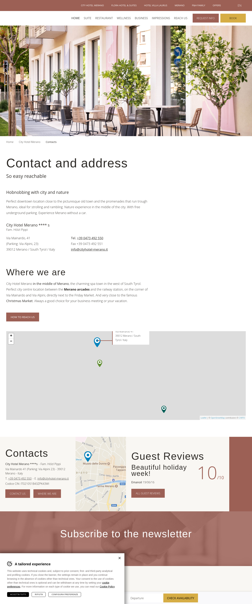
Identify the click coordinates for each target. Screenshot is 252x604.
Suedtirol (238, 579)
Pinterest (240, 474)
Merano (216, 580)
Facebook (240, 449)
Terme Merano (197, 579)
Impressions (161, 18)
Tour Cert (183, 580)
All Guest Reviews (148, 493)
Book (233, 18)
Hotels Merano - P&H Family (18, 5)
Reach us (180, 18)
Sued (167, 579)
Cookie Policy (107, 586)
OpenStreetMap (218, 417)
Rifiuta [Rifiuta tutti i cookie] (39, 594)
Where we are (47, 493)
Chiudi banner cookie (119, 558)
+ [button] (11, 336)
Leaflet (204, 417)
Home (75, 18)
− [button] (11, 341)
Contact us (18, 493)
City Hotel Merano (19, 18)
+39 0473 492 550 (90, 238)
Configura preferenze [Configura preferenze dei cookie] (65, 594)
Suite (87, 18)
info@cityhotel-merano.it (89, 249)
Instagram (240, 499)
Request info (206, 18)
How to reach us (23, 317)
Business (141, 18)
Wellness (124, 18)
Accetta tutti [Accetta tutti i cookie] (18, 594)
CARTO (242, 417)
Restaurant (104, 18)
